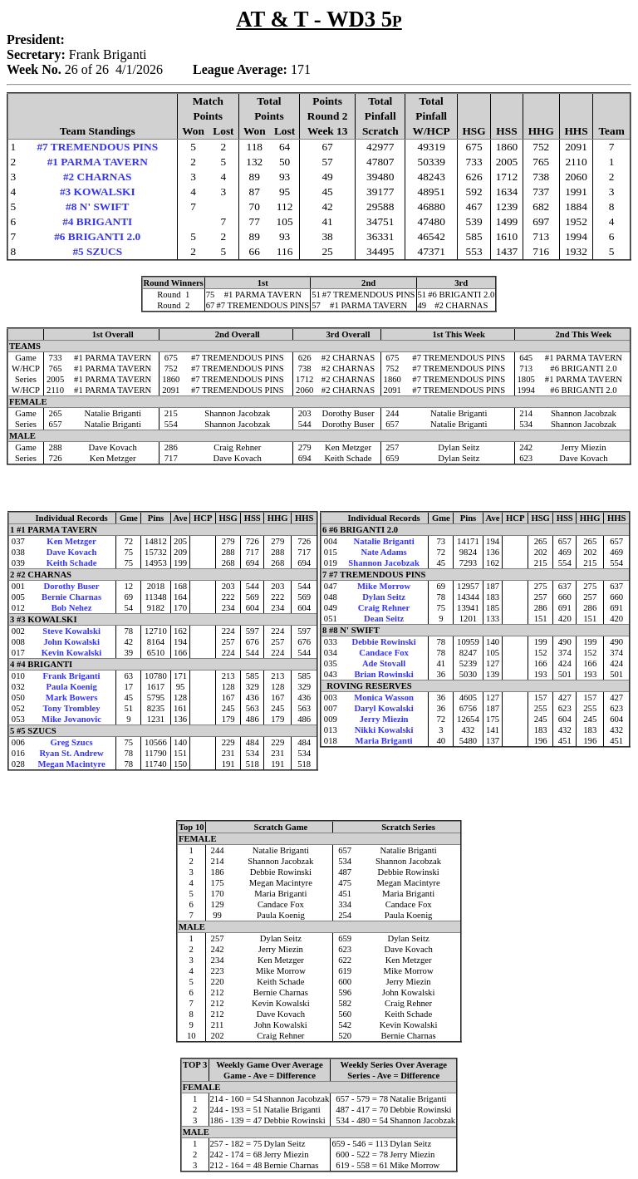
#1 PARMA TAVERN (97, 161)
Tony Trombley (71, 708)
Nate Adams (383, 552)
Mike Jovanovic (71, 719)
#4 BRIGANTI (97, 221)
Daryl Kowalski (383, 708)
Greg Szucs (72, 742)
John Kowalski (71, 641)
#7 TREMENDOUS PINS (97, 146)
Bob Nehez (72, 607)
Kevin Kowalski (72, 652)
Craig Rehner (384, 607)
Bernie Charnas (71, 597)
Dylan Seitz (383, 597)
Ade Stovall (383, 663)
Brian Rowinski (383, 674)
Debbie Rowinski (383, 641)
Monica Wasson (384, 697)
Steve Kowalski (71, 631)
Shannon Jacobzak (384, 562)
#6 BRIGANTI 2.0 (97, 236)
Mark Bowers (71, 697)
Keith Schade (72, 562)
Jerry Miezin (384, 719)
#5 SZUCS (97, 251)
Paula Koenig (71, 686)
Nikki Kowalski (384, 729)
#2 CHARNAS (97, 176)
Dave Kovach (72, 552)
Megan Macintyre (71, 764)
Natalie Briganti (384, 541)
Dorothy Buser (72, 586)
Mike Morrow (383, 586)
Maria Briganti (384, 740)
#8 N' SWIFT (97, 206)
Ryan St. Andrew (71, 753)
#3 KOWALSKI (97, 191)
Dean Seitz (384, 618)
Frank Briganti (72, 675)
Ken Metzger (71, 541)
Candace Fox (384, 652)
